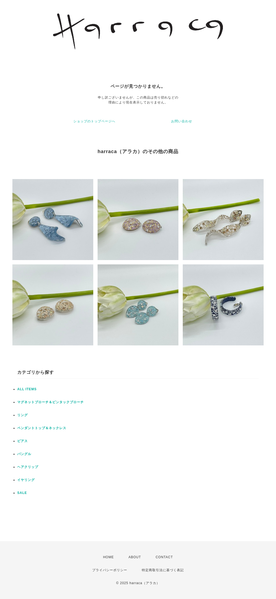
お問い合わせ (181, 121)
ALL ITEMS (27, 389)
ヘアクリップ (27, 467)
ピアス (22, 441)
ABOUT (135, 557)
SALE (22, 493)
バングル (24, 454)
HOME (108, 557)
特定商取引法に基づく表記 (163, 570)
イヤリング (26, 480)
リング (22, 415)
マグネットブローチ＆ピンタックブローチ (50, 402)
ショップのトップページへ (94, 121)
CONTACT (164, 557)
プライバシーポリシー (109, 570)
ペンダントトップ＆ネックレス (41, 428)
